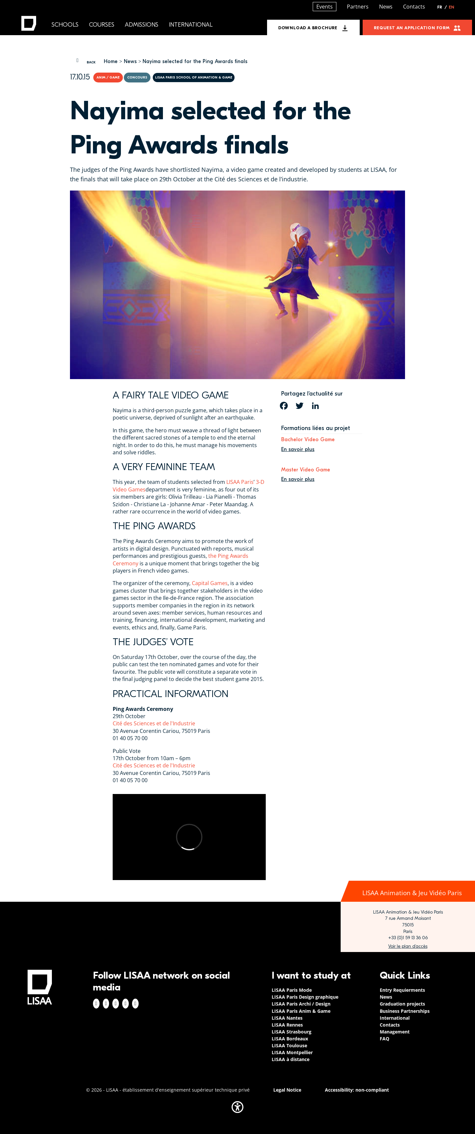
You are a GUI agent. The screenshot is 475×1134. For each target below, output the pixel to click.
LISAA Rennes (287, 1025)
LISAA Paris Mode (292, 990)
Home (111, 61)
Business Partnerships (405, 1011)
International (191, 24)
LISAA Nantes (287, 1018)
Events (324, 6)
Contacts (414, 6)
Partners (358, 6)
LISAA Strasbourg (291, 1032)
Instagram (106, 1004)
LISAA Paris (240, 482)
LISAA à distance (290, 1059)
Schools (65, 24)
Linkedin (115, 1004)
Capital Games (210, 583)
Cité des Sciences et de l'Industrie (154, 723)
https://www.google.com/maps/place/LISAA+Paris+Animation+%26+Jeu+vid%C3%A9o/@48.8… (408, 946)
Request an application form (412, 27)
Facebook (96, 1004)
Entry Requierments (402, 990)
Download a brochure (307, 27)
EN (451, 7)
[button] (237, 1107)
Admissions (141, 24)
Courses (101, 24)
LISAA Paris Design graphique (305, 997)
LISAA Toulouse (289, 1045)
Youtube (135, 1004)
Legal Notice (287, 1090)
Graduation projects (402, 1004)
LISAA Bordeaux (290, 1038)
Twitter (125, 1004)
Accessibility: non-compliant (357, 1090)
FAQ (384, 1038)
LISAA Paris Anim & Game (301, 1011)
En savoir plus (297, 449)
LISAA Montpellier (292, 1052)
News (130, 61)
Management (395, 1032)
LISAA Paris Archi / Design (301, 1004)
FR (442, 7)
